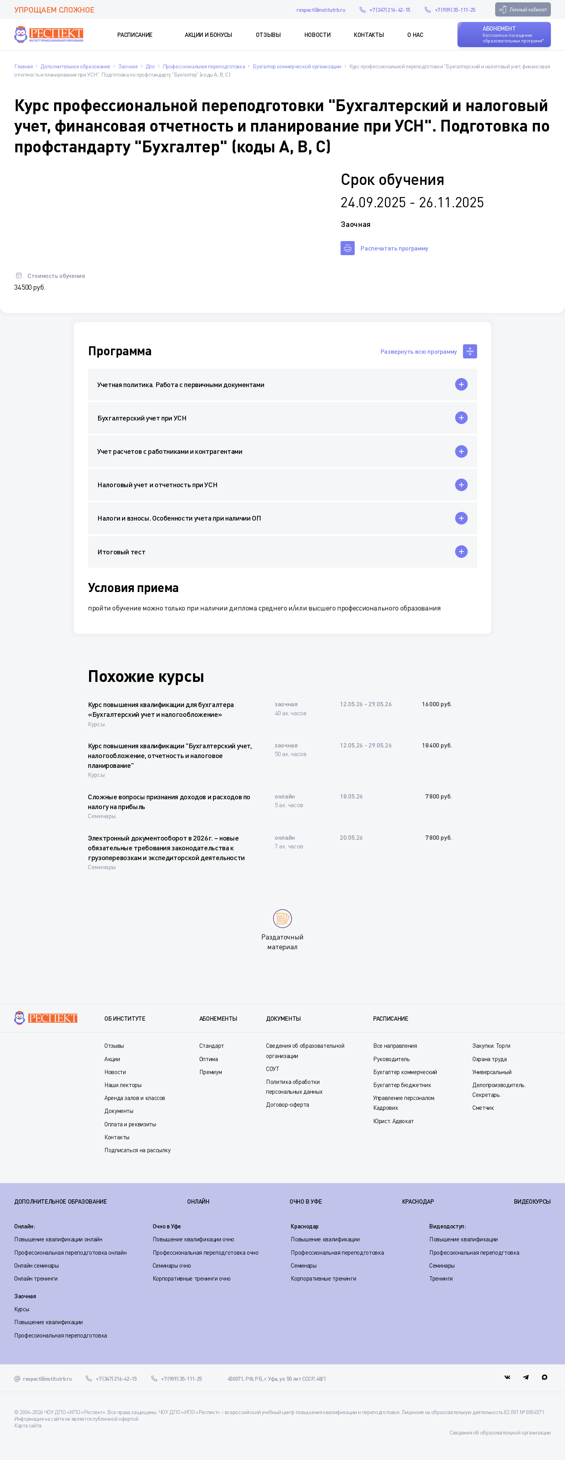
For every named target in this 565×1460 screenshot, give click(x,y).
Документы (118, 1110)
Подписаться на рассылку (137, 1149)
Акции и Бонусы (208, 34)
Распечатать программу (394, 248)
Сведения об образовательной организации (500, 1432)
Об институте (125, 1018)
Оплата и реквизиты (130, 1123)
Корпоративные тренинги (323, 1278)
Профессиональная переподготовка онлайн (70, 1252)
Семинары (303, 1265)
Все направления (395, 1045)
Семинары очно (172, 1265)
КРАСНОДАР (418, 1201)
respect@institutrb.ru (321, 9)
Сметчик (483, 1107)
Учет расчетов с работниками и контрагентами (169, 451)
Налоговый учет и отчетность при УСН (157, 484)
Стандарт (211, 1045)
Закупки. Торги (491, 1045)
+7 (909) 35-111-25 (455, 9)
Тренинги (441, 1278)
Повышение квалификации (325, 1239)
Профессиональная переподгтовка (474, 1252)
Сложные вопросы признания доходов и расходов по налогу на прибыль (169, 801)
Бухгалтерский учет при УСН (142, 417)
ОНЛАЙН (198, 1201)
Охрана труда (489, 1058)
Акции (112, 1058)
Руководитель (391, 1058)
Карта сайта (28, 1425)
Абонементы (218, 1018)
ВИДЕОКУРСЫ (532, 1201)
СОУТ (272, 1068)
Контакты (369, 34)
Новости (317, 34)
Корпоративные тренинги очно (192, 1278)
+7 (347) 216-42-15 (389, 9)
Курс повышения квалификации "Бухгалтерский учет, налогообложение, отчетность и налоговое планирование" (170, 755)
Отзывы (268, 34)
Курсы (21, 1308)
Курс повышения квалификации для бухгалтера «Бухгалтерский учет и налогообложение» (161, 709)
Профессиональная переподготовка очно (206, 1252)
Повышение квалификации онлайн (58, 1239)
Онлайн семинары (36, 1265)
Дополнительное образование (60, 1201)
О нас (415, 34)
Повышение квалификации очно (193, 1239)
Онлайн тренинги (36, 1278)
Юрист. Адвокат (393, 1120)
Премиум (210, 1071)
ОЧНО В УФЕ (306, 1201)
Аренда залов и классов (134, 1097)
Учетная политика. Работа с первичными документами (180, 384)
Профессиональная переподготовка (337, 1252)
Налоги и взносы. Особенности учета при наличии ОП (179, 517)
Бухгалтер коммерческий (405, 1071)
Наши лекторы (123, 1084)
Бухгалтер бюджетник (402, 1084)
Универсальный (491, 1071)
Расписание (134, 34)
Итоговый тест (121, 551)
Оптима (208, 1058)
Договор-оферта (287, 1104)
